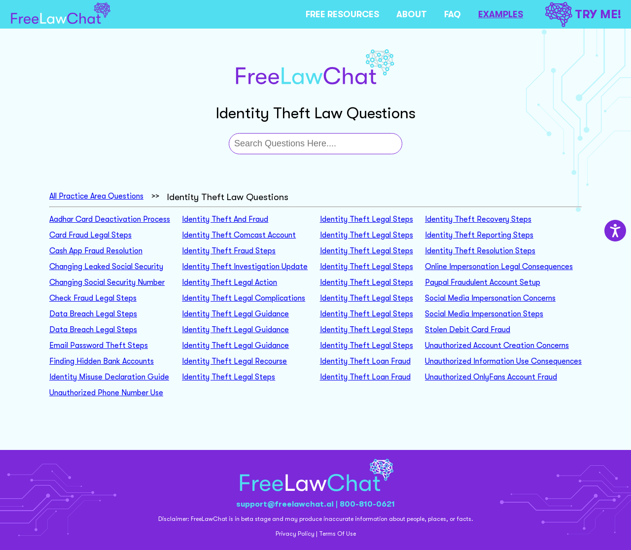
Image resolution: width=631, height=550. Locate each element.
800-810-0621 (367, 504)
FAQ (452, 14)
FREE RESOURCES (342, 14)
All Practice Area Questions (96, 196)
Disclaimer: (173, 519)
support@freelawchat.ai (285, 504)
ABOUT (411, 14)
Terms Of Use (337, 533)
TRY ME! (583, 14)
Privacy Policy (295, 533)
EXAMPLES (500, 14)
